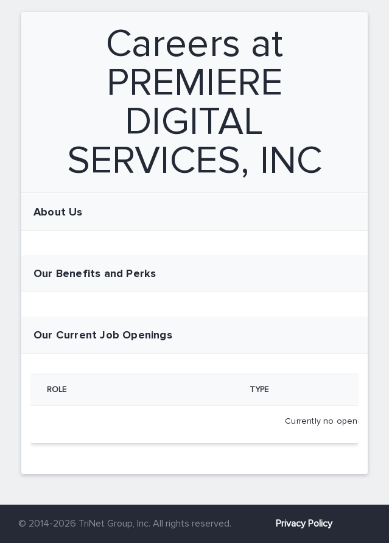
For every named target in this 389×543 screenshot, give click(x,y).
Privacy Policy (304, 523)
